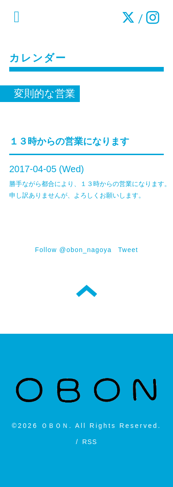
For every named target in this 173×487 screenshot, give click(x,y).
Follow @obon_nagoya (73, 249)
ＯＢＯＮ (55, 425)
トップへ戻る (86, 291)
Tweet (128, 249)
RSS (89, 441)
